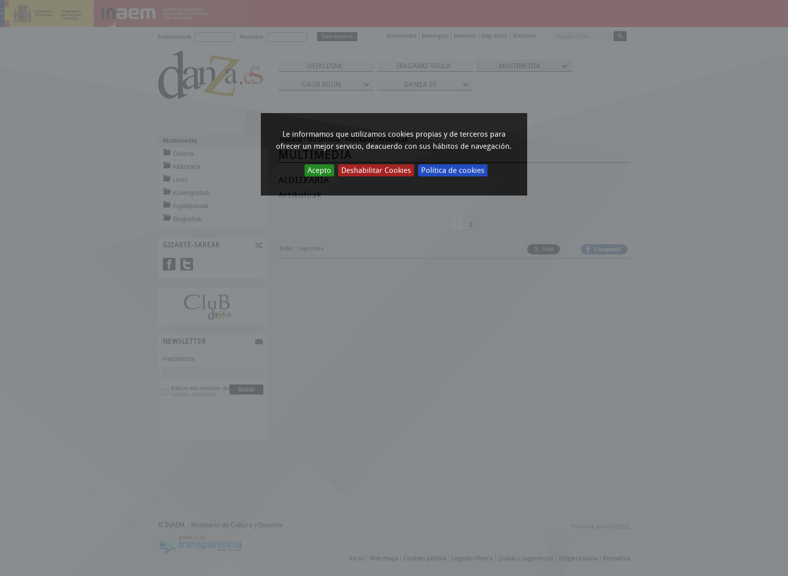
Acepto (319, 170)
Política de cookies (452, 170)
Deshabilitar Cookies (376, 170)
